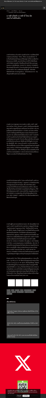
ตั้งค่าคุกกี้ (19, 395)
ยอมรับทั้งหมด (26, 395)
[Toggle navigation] (44, 8)
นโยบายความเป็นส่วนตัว (32, 392)
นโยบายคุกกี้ (12, 393)
